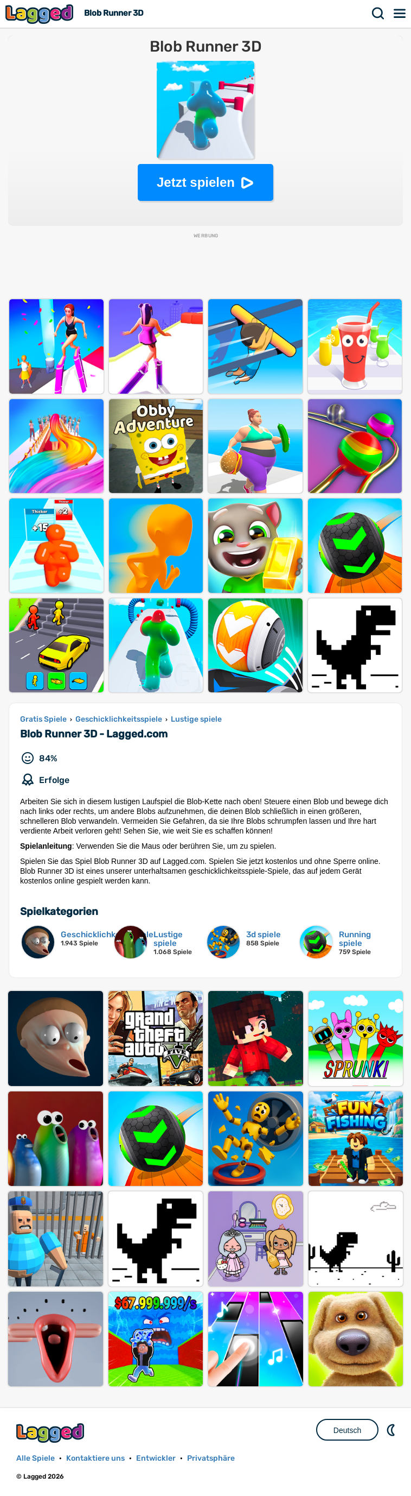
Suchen (378, 13)
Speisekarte (400, 13)
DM (392, 1430)
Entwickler (156, 1458)
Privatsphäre (211, 1458)
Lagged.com (51, 1433)
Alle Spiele (35, 1458)
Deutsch (347, 1430)
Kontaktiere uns (95, 1458)
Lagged (40, 14)
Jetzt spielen (196, 182)
